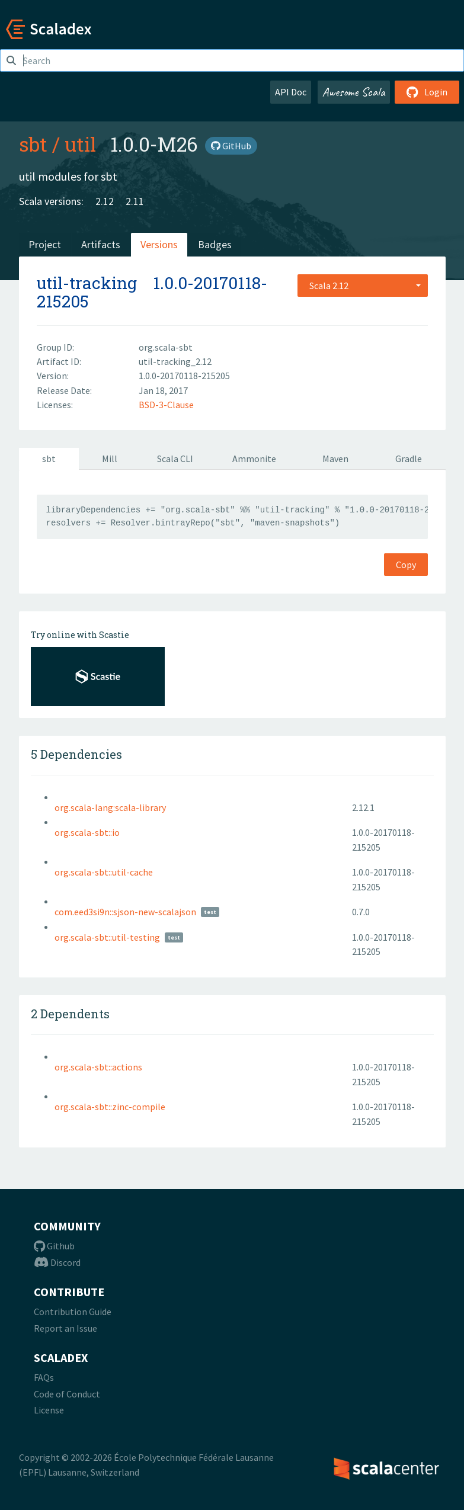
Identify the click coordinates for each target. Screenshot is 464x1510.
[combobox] (362, 285)
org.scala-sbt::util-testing (107, 937)
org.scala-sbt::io (87, 832)
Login (427, 92)
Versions (159, 244)
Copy (406, 564)
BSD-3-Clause (166, 405)
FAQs (44, 1377)
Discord (57, 1262)
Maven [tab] (335, 458)
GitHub (231, 146)
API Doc (290, 92)
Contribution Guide (72, 1311)
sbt (33, 144)
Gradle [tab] (408, 458)
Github (54, 1246)
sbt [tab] (49, 458)
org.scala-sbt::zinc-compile (110, 1107)
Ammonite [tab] (254, 458)
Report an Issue (65, 1328)
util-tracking (87, 283)
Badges (215, 244)
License (49, 1410)
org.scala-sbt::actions (98, 1067)
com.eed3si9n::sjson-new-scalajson (125, 912)
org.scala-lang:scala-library (110, 807)
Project (44, 244)
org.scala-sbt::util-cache (104, 872)
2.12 (104, 201)
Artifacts (100, 244)
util (80, 144)
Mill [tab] (109, 458)
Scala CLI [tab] (175, 458)
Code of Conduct (67, 1394)
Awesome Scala (353, 92)
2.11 (135, 201)
